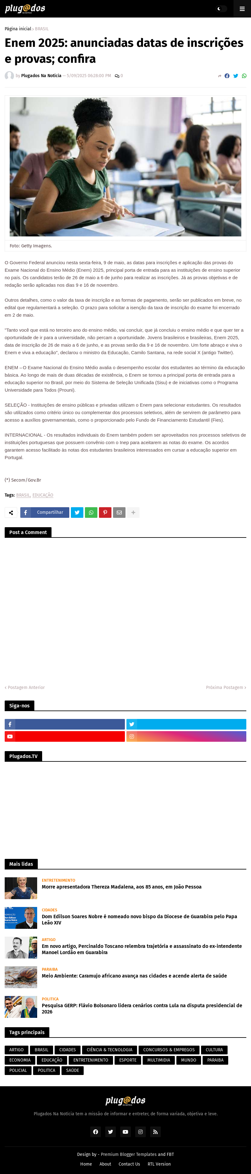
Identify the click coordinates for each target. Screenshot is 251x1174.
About (105, 1164)
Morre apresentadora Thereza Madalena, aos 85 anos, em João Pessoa (122, 887)
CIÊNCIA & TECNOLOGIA (109, 1050)
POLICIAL (18, 1070)
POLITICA (46, 1070)
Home (86, 1164)
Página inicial (18, 29)
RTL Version (159, 1164)
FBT (170, 1154)
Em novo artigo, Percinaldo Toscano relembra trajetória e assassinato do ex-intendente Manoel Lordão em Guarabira (142, 949)
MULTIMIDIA (158, 1060)
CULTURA (214, 1050)
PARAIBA (215, 1060)
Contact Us (129, 1164)
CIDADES (67, 1050)
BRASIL (42, 29)
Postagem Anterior (26, 687)
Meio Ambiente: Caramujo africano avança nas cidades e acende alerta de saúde (134, 976)
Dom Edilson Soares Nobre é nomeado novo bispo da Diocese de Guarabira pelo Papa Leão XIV (139, 920)
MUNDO (188, 1060)
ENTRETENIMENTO (90, 1060)
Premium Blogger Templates (129, 1154)
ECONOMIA (20, 1060)
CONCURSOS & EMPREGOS (169, 1050)
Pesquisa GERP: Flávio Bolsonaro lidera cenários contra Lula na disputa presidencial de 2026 (142, 1009)
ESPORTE (127, 1060)
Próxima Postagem (224, 687)
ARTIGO (16, 1050)
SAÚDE (72, 1070)
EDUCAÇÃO (42, 495)
